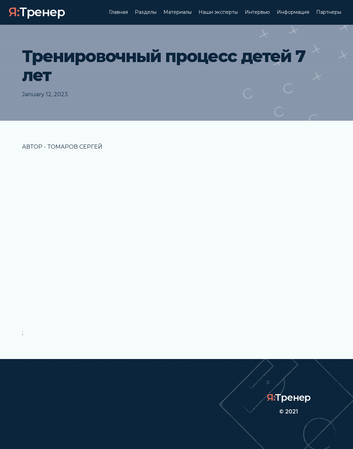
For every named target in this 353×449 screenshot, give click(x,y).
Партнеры (328, 12)
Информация (293, 12)
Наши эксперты (218, 12)
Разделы (146, 12)
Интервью (257, 12)
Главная (118, 12)
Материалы (177, 12)
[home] (36, 12)
